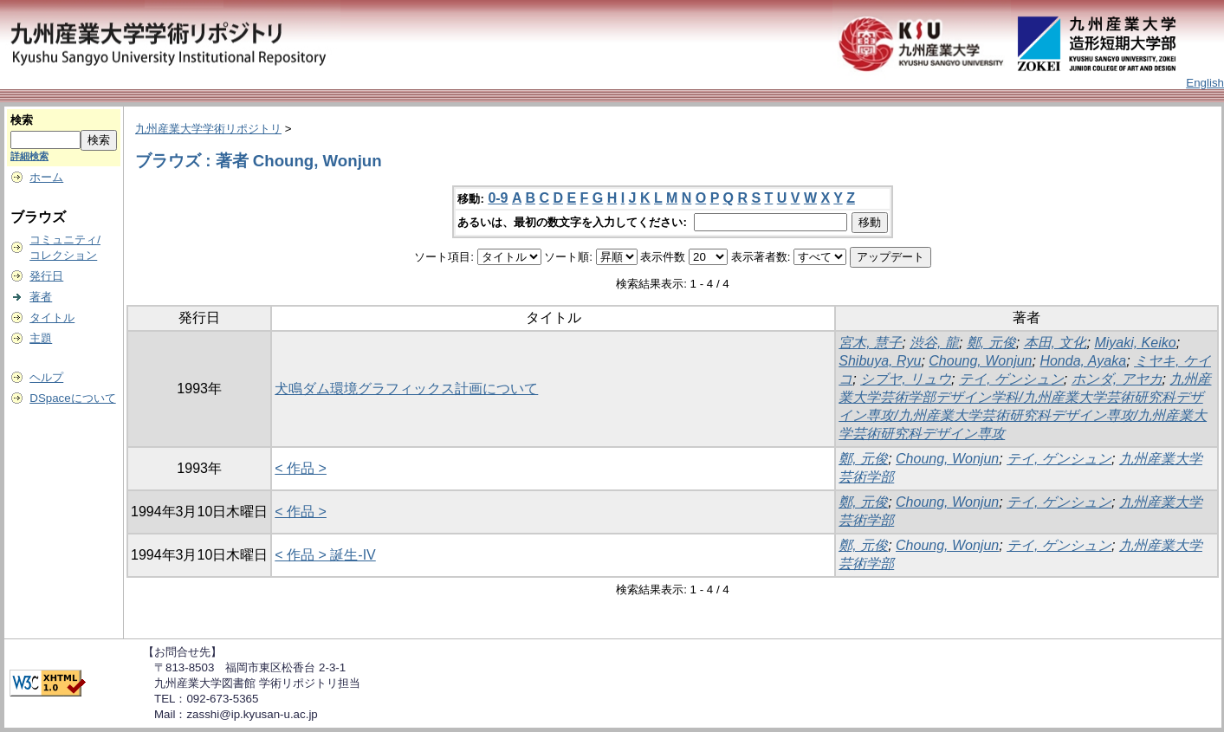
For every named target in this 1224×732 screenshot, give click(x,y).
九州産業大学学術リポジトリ (208, 128)
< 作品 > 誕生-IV (325, 554)
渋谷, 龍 (934, 342)
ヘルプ (46, 377)
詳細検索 (29, 156)
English (1205, 82)
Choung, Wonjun (980, 360)
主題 (40, 338)
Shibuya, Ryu (880, 360)
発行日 (46, 275)
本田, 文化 (1055, 342)
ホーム (46, 177)
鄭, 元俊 (991, 342)
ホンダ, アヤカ (1117, 379)
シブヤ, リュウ (905, 379)
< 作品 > (301, 468)
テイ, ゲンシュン (1011, 379)
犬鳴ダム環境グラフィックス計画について (406, 388)
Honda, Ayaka (1082, 360)
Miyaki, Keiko (1134, 342)
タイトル (51, 317)
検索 (21, 119)
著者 (40, 296)
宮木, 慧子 (870, 342)
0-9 (498, 198)
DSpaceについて (72, 398)
